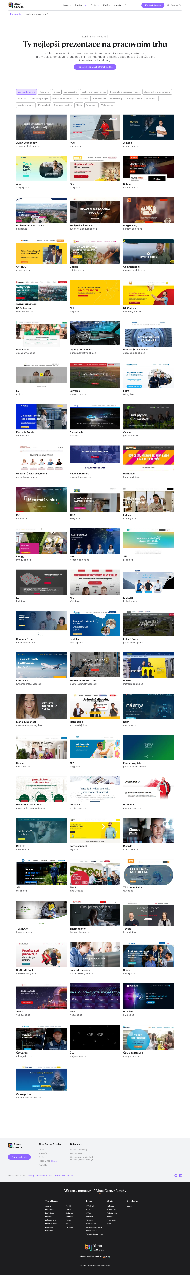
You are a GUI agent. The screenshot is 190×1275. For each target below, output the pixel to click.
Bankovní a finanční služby (94, 92)
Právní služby (116, 98)
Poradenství (91, 105)
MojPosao (110, 1206)
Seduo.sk (69, 1216)
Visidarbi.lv (90, 1220)
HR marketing (15, 14)
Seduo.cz (69, 1213)
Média (79, 105)
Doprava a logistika (63, 105)
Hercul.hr (110, 1216)
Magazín (43, 1153)
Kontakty (43, 1165)
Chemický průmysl (39, 98)
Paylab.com (70, 1227)
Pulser (109, 1224)
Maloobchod (44, 105)
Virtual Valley (111, 1220)
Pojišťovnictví (83, 98)
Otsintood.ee (91, 1224)
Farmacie (22, 98)
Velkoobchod (107, 105)
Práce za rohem (51, 1224)
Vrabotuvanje (112, 1213)
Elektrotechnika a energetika (157, 92)
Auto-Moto (44, 92)
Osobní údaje (76, 1153)
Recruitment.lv (91, 1230)
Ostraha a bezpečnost (62, 98)
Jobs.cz (48, 1206)
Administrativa (70, 92)
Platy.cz (68, 1220)
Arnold (68, 1206)
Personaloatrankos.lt (94, 1227)
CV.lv (88, 1209)
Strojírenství (151, 98)
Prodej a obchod (134, 98)
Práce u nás (44, 1161)
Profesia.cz (49, 1213)
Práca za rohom (51, 1220)
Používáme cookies (64, 1175)
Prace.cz (48, 1216)
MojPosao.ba (111, 1209)
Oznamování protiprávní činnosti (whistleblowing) (81, 1158)
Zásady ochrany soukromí (40, 1175)
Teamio (68, 1209)
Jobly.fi (129, 1206)
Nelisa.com (49, 1230)
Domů (41, 1149)
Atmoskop (49, 1227)
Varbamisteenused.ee (94, 1234)
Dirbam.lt (89, 1216)
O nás (41, 1157)
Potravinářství (99, 98)
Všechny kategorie (26, 92)
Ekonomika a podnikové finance (125, 92)
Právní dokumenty (78, 1149)
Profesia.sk (49, 1209)
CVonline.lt (90, 1206)
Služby (57, 92)
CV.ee (88, 1213)
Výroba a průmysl (26, 105)
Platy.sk (68, 1224)
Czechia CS (174, 5)
